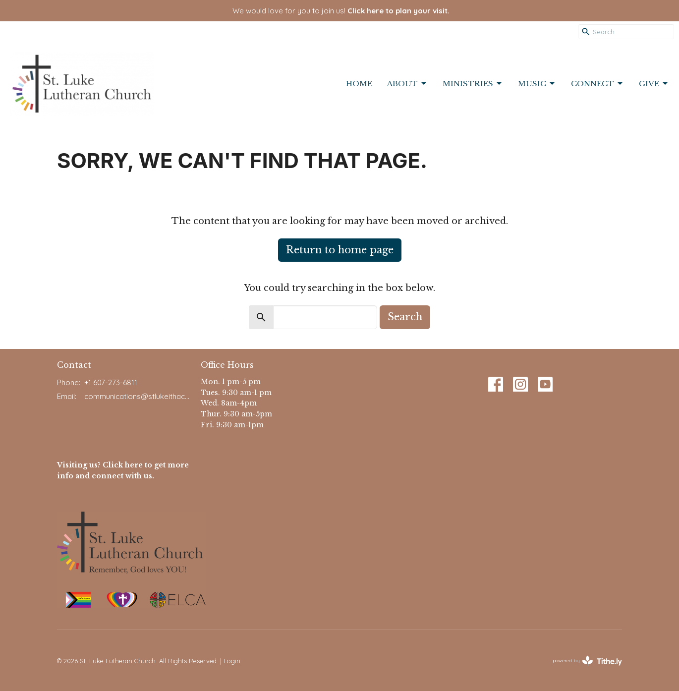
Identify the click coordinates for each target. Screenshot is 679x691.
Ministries (473, 84)
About (407, 84)
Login (232, 661)
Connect (597, 84)
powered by (587, 661)
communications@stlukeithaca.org (137, 396)
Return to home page (340, 250)
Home (359, 83)
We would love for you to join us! (341, 10)
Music (537, 84)
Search (405, 317)
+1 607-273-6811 (110, 382)
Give (654, 84)
